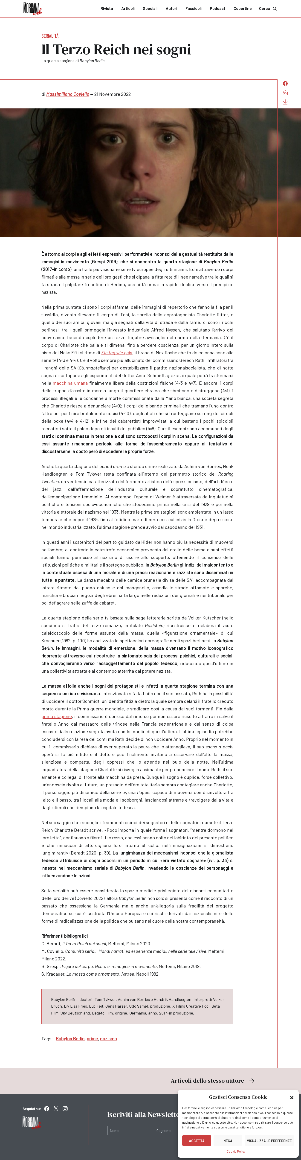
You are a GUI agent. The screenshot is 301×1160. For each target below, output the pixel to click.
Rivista (107, 8)
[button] (291, 1097)
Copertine (243, 8)
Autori (171, 8)
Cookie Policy (236, 1151)
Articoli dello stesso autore (213, 1080)
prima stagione (56, 716)
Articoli (128, 8)
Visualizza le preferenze (269, 1141)
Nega (227, 1141)
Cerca (268, 8)
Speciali (150, 8)
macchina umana (70, 383)
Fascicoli (193, 8)
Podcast (217, 8)
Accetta (197, 1141)
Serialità (50, 36)
